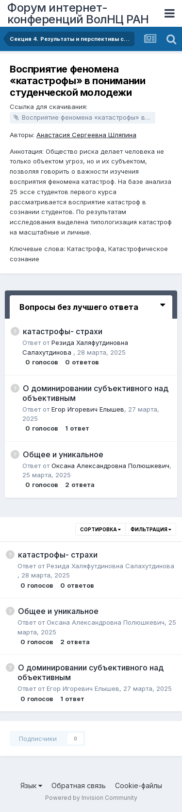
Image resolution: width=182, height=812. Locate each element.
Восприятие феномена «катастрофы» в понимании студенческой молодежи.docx (88, 117)
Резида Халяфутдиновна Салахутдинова (110, 566)
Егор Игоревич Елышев (87, 409)
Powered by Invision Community (91, 797)
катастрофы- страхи (62, 331)
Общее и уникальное (63, 454)
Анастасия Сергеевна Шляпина (86, 135)
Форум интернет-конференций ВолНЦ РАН (78, 13)
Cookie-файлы (138, 785)
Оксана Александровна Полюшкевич (110, 465)
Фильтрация (151, 529)
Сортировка (100, 529)
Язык (31, 785)
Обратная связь (78, 785)
